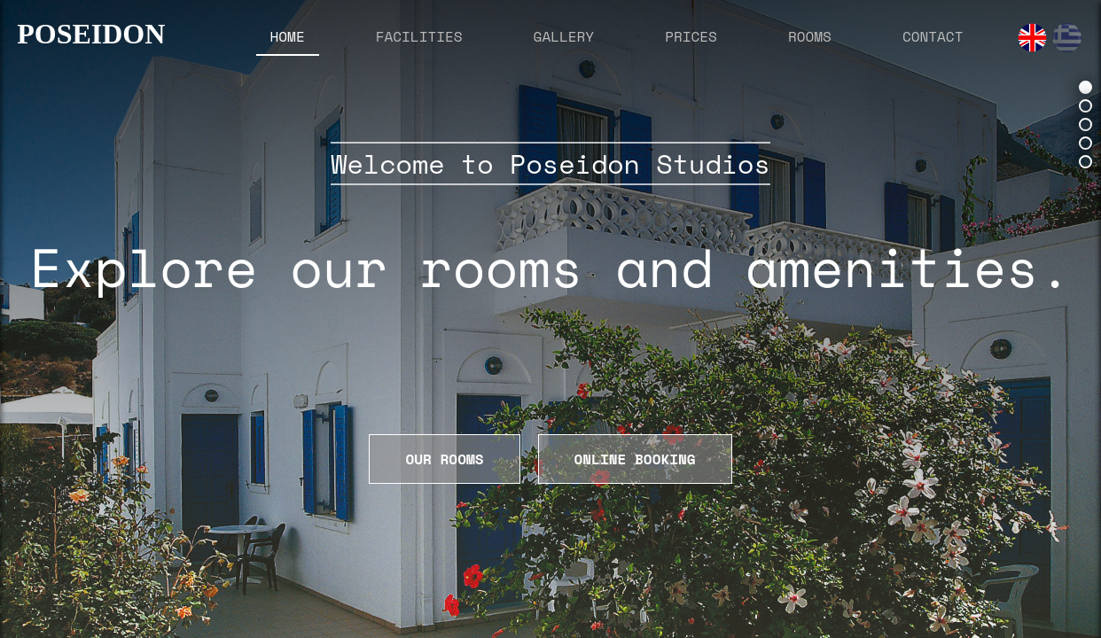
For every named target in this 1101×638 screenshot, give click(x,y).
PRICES (691, 36)
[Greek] (1066, 37)
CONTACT (933, 36)
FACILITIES (419, 36)
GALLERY (564, 36)
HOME (287, 36)
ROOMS (810, 36)
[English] (1032, 37)
